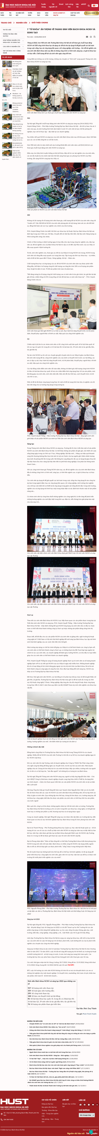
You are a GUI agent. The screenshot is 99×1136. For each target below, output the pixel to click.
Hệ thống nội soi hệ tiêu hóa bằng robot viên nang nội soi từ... (18, 137)
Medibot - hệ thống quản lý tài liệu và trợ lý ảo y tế (12, 97)
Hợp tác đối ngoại (75, 14)
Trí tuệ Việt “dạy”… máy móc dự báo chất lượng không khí (49, 1058)
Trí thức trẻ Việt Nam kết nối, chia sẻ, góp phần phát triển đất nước (51, 1077)
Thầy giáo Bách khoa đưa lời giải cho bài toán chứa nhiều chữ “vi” (51, 1042)
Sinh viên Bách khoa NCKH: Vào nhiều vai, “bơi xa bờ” (47, 1027)
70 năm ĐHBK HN (92, 13)
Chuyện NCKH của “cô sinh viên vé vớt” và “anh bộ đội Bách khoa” (52, 1024)
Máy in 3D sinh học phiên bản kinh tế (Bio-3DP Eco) (18, 87)
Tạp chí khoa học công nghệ (12, 52)
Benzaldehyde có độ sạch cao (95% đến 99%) (18, 145)
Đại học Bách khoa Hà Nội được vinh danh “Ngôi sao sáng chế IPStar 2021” (55, 1068)
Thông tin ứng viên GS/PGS (10, 35)
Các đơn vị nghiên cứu (11, 46)
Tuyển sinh (30, 14)
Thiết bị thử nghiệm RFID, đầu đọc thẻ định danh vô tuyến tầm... (11, 155)
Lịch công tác (69, 5)
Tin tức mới (7, 30)
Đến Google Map (87, 1115)
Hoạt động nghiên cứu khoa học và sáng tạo (11, 41)
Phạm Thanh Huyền (89, 1014)
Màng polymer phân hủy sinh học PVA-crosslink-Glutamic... (17, 107)
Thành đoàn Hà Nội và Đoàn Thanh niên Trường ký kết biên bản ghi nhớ (53, 1085)
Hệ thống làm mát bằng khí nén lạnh (17, 64)
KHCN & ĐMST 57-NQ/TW (59, 14)
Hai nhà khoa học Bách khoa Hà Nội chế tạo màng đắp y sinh (50, 1039)
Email (61, 4)
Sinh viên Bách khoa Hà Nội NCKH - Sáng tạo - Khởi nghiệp (49, 1055)
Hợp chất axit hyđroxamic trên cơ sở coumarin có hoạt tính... (18, 118)
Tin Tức (10, 14)
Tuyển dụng (43, 5)
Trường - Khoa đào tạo (49, 1110)
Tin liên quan (7, 57)
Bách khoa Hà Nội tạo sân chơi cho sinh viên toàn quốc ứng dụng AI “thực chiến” (56, 1065)
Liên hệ (77, 5)
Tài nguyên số (53, 5)
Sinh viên (46, 14)
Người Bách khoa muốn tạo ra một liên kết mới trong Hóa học (50, 1052)
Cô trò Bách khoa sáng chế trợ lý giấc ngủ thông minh (47, 1062)
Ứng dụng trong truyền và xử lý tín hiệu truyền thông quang (18, 127)
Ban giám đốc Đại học (49, 1107)
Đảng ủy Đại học (47, 1104)
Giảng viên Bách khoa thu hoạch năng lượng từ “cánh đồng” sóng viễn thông (55, 1030)
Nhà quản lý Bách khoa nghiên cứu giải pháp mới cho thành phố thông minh (55, 1045)
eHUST (83, 4)
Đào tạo (38, 14)
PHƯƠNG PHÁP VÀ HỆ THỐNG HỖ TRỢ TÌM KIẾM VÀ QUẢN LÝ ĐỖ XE (17, 73)
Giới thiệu (2, 14)
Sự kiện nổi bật (20, 14)
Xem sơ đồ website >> (90, 1130)
